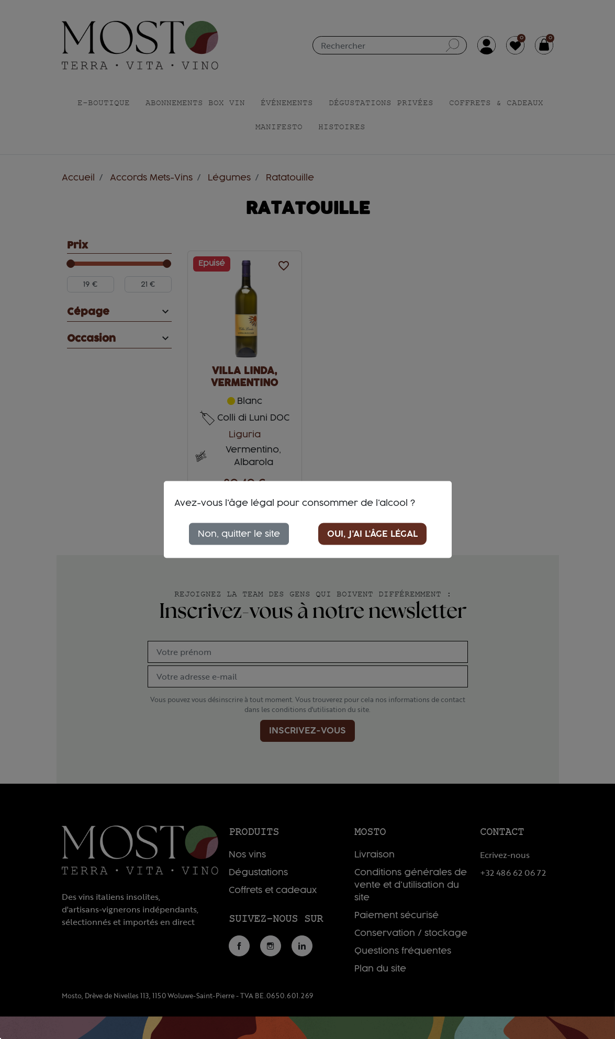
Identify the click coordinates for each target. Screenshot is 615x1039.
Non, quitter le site (239, 534)
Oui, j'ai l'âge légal (372, 534)
